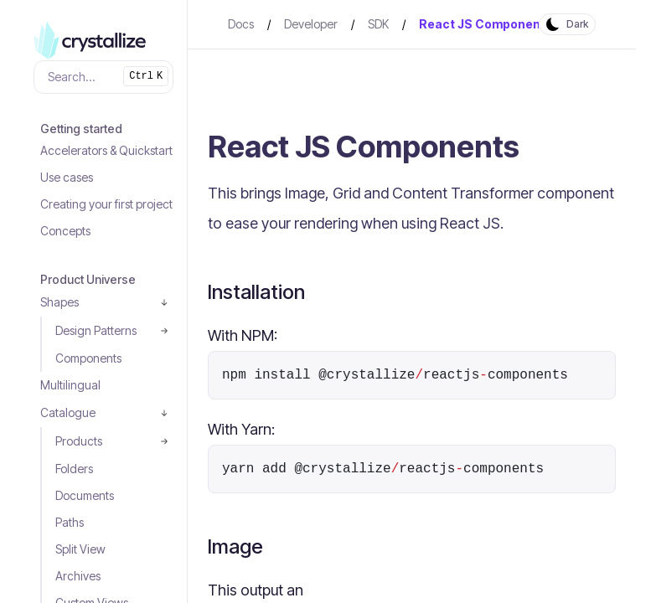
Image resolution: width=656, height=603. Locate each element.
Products (78, 441)
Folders (74, 468)
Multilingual (70, 385)
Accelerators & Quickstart (106, 150)
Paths (69, 522)
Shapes (59, 302)
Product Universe (88, 279)
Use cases (66, 177)
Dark (577, 24)
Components (88, 358)
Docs (241, 24)
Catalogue (68, 412)
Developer (311, 24)
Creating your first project (106, 204)
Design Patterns (96, 330)
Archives (78, 576)
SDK (378, 24)
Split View (80, 549)
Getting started (81, 128)
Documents (84, 495)
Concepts (65, 231)
